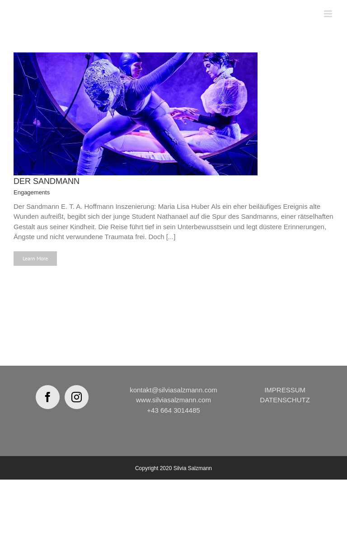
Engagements (32, 192)
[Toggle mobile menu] (328, 14)
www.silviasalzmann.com (173, 400)
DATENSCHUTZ (285, 400)
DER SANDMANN (47, 181)
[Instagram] (77, 397)
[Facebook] (48, 397)
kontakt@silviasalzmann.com (173, 390)
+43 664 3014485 (173, 410)
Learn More (35, 258)
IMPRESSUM (284, 390)
